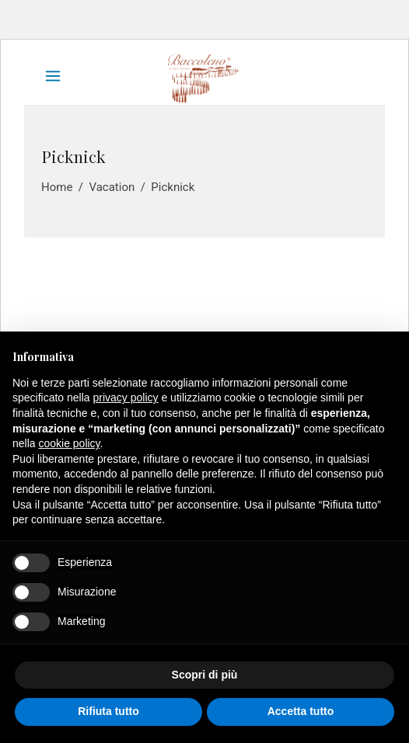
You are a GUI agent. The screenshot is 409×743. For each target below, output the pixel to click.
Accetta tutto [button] (300, 711)
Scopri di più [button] (205, 674)
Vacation (112, 187)
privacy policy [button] (126, 397)
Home (56, 187)
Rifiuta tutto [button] (108, 711)
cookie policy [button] (69, 443)
